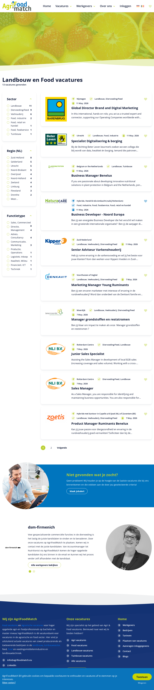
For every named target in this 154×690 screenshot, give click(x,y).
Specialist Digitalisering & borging (96, 141)
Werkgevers (129, 625)
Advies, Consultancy (21, 236)
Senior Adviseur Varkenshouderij (96, 250)
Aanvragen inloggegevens (136, 646)
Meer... (14, 198)
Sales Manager (82, 388)
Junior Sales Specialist (87, 354)
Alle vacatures (78, 661)
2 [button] (34, 571)
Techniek (21, 269)
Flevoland (21, 190)
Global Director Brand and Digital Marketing (104, 108)
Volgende (62, 447)
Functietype (16, 216)
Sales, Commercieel (21, 222)
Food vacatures (10, 625)
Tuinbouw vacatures (81, 655)
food (10, 649)
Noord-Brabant (21, 170)
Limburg (21, 186)
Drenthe (21, 195)
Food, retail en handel (21, 124)
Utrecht (21, 166)
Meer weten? (9, 682)
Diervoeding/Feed (21, 110)
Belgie (142, 6)
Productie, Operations (21, 251)
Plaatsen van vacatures (135, 640)
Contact (127, 651)
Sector (11, 99)
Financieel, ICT (21, 265)
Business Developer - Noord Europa (97, 214)
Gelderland (21, 161)
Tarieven (127, 635)
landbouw (38, 645)
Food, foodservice (21, 130)
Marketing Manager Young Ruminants (100, 285)
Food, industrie (21, 118)
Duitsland (137, 6)
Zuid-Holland (21, 157)
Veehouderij (21, 114)
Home (122, 619)
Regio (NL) (14, 151)
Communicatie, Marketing (21, 243)
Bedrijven (127, 630)
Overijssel (21, 174)
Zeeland (21, 182)
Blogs (125, 656)
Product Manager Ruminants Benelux (99, 423)
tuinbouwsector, (52, 645)
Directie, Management (21, 228)
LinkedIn (11, 665)
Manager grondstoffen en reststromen (100, 319)
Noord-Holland (21, 178)
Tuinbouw (21, 134)
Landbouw (21, 106)
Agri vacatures (78, 640)
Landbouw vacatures (82, 650)
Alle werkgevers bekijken (44, 565)
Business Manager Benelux (91, 175)
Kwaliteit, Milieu (21, 261)
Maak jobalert (77, 491)
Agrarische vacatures (33, 625)
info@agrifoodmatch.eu (19, 660)
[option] (12, 547)
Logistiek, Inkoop (21, 256)
